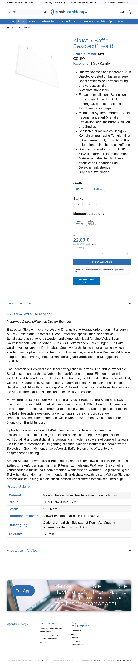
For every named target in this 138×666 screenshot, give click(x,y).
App (111, 21)
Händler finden (68, 21)
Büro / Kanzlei (100, 63)
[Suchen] (27, 12)
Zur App (23, 590)
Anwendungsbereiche (42, 21)
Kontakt (121, 21)
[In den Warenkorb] (102, 262)
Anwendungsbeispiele (92, 21)
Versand (94, 244)
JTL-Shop (96, 660)
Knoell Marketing (124, 660)
